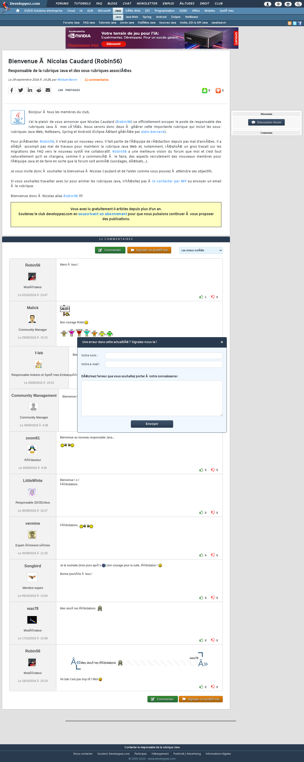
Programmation (165, 11)
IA (81, 11)
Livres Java (127, 22)
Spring (147, 17)
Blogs (112, 4)
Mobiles (209, 11)
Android (161, 17)
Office (196, 11)
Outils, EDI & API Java (194, 22)
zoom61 (33, 447)
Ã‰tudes (187, 4)
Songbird (32, 575)
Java (118, 11)
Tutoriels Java (107, 22)
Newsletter (146, 4)
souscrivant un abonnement (102, 217)
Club (218, 4)
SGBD (183, 11)
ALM (90, 11)
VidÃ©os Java (146, 22)
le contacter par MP (169, 184)
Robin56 (124, 125)
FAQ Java (89, 22)
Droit (204, 4)
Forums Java (71, 22)
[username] (164, 355)
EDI (147, 11)
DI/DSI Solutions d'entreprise (43, 11)
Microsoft (104, 11)
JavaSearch (218, 22)
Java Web (132, 17)
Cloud (71, 11)
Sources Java (167, 22)
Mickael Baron (67, 83)
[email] (164, 364)
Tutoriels (82, 4)
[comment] (152, 398)
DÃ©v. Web (132, 11)
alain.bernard (153, 135)
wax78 (32, 617)
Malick (33, 317)
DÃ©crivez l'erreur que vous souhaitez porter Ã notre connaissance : (152, 395)
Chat (127, 4)
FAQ (99, 4)
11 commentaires (97, 83)
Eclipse (175, 17)
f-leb (39, 362)
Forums (62, 4)
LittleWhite (33, 490)
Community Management (34, 404)
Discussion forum (266, 122)
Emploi (168, 4)
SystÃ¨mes (227, 11)
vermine (32, 532)
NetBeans (191, 17)
